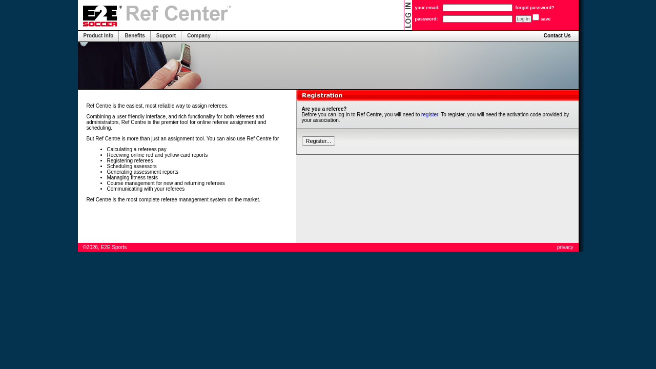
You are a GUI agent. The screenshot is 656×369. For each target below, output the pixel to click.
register (429, 114)
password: (426, 19)
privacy (565, 247)
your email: (427, 7)
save (546, 19)
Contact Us (557, 35)
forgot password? (535, 7)
